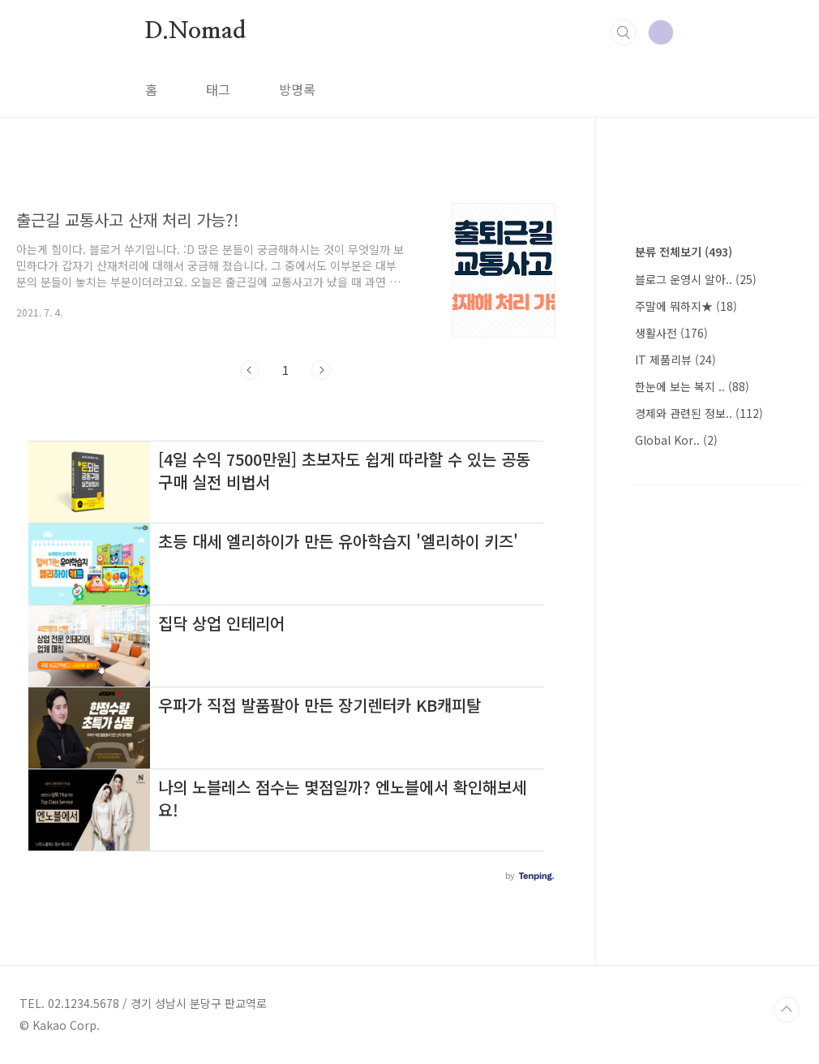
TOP (787, 1010)
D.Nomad (195, 31)
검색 (623, 32)
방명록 (297, 89)
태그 (218, 89)
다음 (321, 370)
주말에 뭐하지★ (686, 306)
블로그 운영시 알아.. (696, 279)
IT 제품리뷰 (675, 359)
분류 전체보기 (683, 251)
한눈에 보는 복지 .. (692, 386)
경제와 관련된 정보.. (699, 413)
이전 (249, 370)
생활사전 (671, 333)
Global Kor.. (676, 440)
